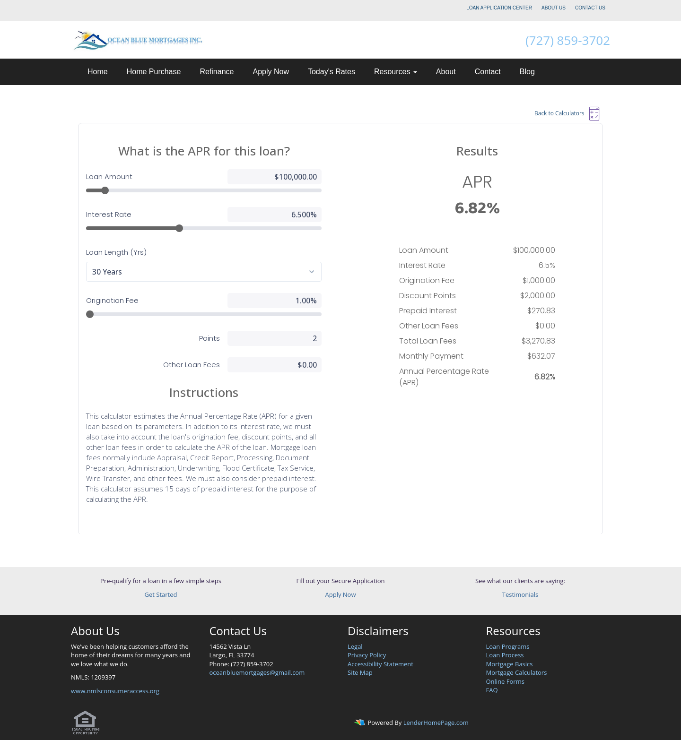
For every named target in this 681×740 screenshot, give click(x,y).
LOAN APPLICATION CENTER (499, 7)
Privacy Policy (367, 655)
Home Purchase (154, 72)
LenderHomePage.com (436, 723)
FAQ (492, 690)
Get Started (161, 594)
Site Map (360, 672)
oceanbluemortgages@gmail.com (257, 672)
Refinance (217, 72)
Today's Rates (331, 72)
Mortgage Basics (509, 664)
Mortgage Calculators (516, 672)
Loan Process (505, 655)
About (446, 72)
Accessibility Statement (380, 664)
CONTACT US (590, 7)
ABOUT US (553, 7)
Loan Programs (508, 646)
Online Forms (505, 681)
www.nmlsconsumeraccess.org (115, 691)
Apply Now (270, 72)
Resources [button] (395, 72)
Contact (488, 72)
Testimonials (520, 594)
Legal (355, 646)
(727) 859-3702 (567, 40)
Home (97, 72)
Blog (527, 72)
